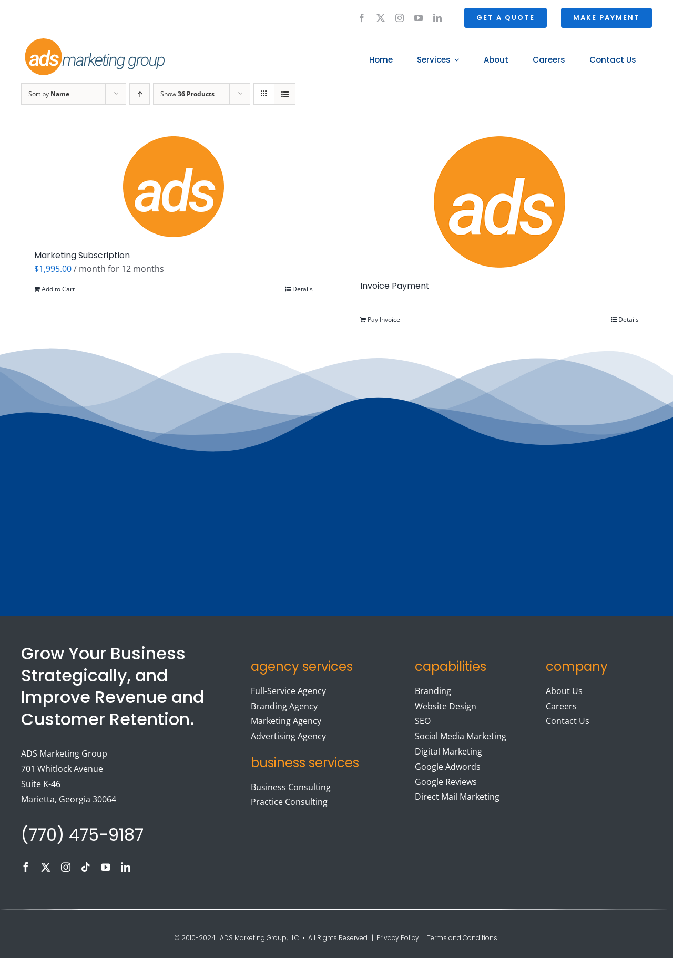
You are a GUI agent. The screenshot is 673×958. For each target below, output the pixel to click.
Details (302, 288)
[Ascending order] (139, 94)
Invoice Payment (395, 286)
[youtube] (418, 18)
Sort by (48, 93)
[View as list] (284, 94)
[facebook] (362, 18)
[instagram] (399, 18)
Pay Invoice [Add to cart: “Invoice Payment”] (384, 319)
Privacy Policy (397, 937)
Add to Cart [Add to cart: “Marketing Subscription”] (58, 288)
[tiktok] (85, 867)
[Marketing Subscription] (173, 186)
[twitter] (380, 18)
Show (187, 93)
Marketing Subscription (82, 255)
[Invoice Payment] (499, 202)
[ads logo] (83, 40)
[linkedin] (437, 18)
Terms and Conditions (463, 937)
